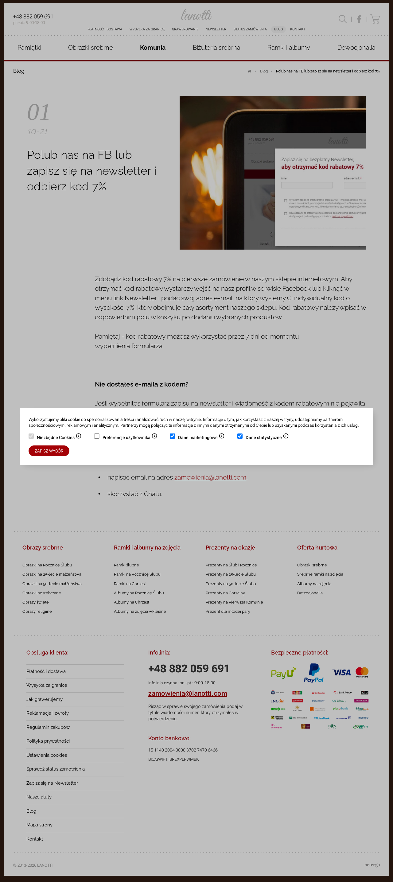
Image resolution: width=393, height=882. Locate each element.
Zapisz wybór (49, 451)
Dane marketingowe (201, 438)
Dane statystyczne (267, 438)
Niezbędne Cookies (59, 438)
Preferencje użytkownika (130, 438)
